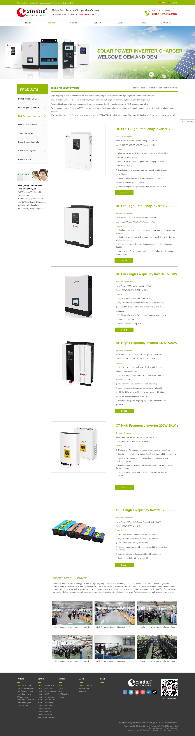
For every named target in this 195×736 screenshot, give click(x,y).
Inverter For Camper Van (46, 700)
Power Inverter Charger (25, 685)
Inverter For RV (43, 694)
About (81, 679)
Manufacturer (84, 688)
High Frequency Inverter (168, 88)
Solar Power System (24, 703)
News (102, 679)
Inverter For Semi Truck (46, 697)
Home (142, 88)
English (174, 2)
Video (61, 688)
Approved (82, 691)
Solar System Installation (46, 717)
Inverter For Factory (45, 714)
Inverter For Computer (46, 706)
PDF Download (64, 694)
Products (151, 88)
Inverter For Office (44, 712)
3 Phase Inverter (23, 697)
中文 (164, 2)
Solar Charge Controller (25, 700)
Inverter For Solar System (47, 685)
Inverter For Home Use (46, 688)
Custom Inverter (22, 706)
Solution (41, 679)
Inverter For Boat (44, 709)
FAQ (60, 691)
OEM (60, 685)
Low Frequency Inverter (25, 688)
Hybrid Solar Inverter (24, 694)
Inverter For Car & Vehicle (47, 691)
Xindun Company (85, 685)
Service (62, 679)
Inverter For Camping (45, 703)
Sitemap (61, 697)
